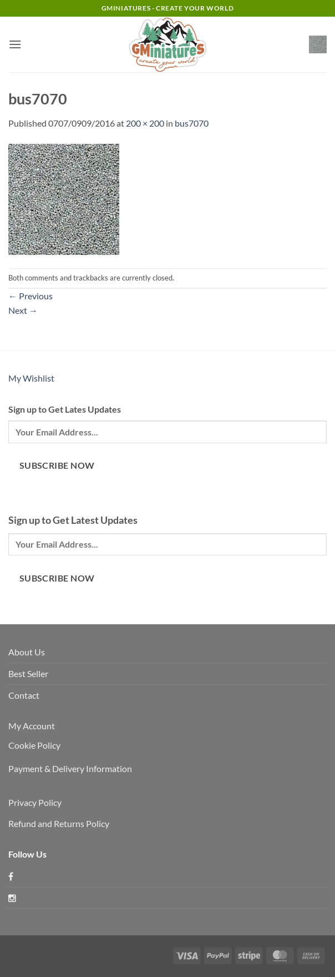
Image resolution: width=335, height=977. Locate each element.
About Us (26, 652)
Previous (30, 295)
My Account (31, 725)
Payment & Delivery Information (70, 768)
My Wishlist (31, 378)
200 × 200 (145, 123)
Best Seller (28, 673)
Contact (23, 695)
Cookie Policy (34, 745)
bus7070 (192, 123)
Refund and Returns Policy (58, 823)
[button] (15, 44)
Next (23, 310)
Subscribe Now (57, 465)
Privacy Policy (35, 802)
